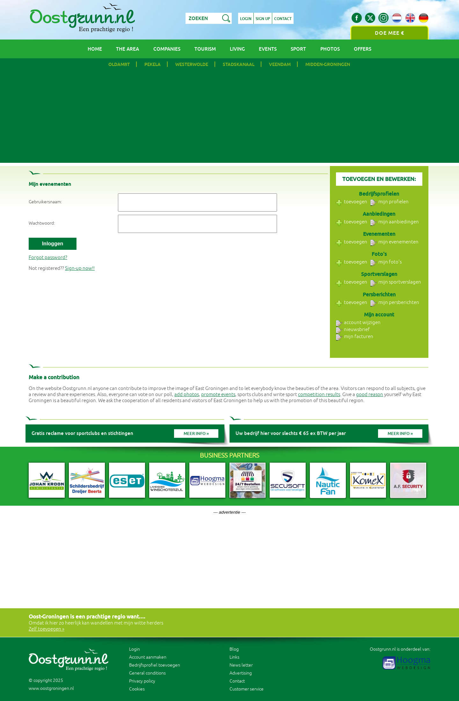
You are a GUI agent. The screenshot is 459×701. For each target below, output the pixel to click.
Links (234, 657)
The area (127, 49)
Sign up (263, 18)
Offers (362, 49)
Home (95, 49)
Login (245, 18)
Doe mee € (389, 33)
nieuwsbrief (353, 330)
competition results (319, 395)
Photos (330, 49)
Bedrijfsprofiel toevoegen (154, 665)
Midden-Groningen (327, 64)
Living (237, 49)
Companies (166, 49)
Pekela (152, 64)
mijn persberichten (394, 303)
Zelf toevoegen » (46, 629)
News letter (241, 665)
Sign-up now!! (80, 268)
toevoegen (351, 202)
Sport (298, 49)
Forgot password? (48, 258)
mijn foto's (386, 262)
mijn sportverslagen (395, 282)
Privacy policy (142, 681)
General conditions (147, 673)
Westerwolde (191, 64)
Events (268, 49)
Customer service (246, 689)
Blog (234, 649)
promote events (218, 395)
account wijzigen (358, 323)
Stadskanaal (238, 64)
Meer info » (196, 433)
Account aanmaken (147, 657)
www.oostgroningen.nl (51, 688)
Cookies (137, 689)
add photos (186, 395)
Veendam (280, 64)
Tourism (205, 49)
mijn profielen (389, 202)
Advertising (240, 673)
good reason (369, 395)
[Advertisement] (229, 118)
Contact (283, 18)
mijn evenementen (394, 242)
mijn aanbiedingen (394, 222)
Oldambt (119, 64)
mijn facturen (354, 337)
